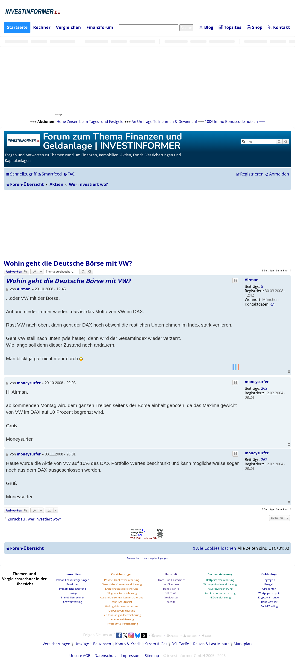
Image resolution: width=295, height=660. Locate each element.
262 (264, 388)
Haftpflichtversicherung (220, 580)
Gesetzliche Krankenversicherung (122, 584)
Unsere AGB (79, 655)
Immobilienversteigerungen (72, 580)
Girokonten (269, 588)
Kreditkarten (171, 597)
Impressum (131, 655)
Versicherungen (122, 574)
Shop (254, 27)
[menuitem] (50, 174)
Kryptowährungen (269, 597)
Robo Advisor (269, 602)
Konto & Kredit (128, 643)
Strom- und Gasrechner (171, 580)
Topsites (230, 27)
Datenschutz (105, 655)
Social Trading (269, 606)
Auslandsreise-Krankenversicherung (121, 597)
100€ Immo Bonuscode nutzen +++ (235, 121)
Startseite (17, 27)
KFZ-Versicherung (220, 597)
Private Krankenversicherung (121, 580)
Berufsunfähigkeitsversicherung (122, 615)
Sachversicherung (220, 574)
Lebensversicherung (122, 619)
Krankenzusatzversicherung (121, 588)
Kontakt (279, 27)
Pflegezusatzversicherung (122, 593)
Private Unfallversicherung (122, 623)
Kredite (171, 602)
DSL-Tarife (171, 593)
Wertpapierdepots (269, 593)
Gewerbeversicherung (122, 610)
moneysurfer (256, 381)
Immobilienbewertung (72, 588)
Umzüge (72, 593)
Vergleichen (68, 27)
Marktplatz (243, 643)
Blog (206, 27)
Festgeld (269, 584)
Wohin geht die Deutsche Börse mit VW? (68, 263)
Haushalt (171, 574)
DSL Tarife (180, 643)
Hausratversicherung (220, 588)
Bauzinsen (72, 584)
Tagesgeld (269, 580)
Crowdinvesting (72, 602)
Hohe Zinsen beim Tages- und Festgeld (90, 121)
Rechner (41, 27)
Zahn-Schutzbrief (122, 602)
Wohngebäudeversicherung (121, 606)
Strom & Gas (156, 643)
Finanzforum (99, 27)
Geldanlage (269, 574)
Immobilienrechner (72, 597)
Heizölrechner (170, 584)
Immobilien (73, 574)
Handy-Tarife (171, 588)
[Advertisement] (147, 224)
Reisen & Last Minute (211, 643)
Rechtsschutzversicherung (220, 593)
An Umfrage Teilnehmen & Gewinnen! (164, 121)
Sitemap (152, 655)
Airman (252, 279)
